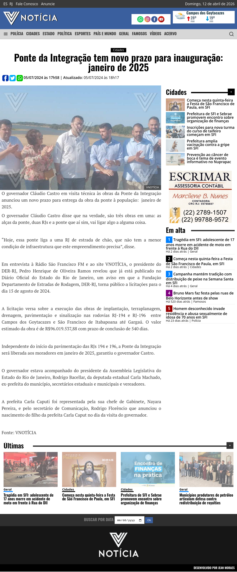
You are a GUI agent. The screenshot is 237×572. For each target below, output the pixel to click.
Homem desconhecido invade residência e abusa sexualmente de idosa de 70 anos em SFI (196, 313)
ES (5, 3)
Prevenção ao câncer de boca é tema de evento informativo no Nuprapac (209, 158)
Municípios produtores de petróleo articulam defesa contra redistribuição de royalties (206, 498)
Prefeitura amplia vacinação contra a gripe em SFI (208, 145)
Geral (8, 489)
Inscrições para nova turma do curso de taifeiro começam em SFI (210, 131)
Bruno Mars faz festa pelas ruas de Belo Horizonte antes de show (200, 296)
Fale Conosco (27, 3)
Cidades (68, 489)
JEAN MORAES (226, 568)
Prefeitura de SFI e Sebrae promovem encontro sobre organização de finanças (210, 117)
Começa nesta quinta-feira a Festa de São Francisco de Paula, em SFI (210, 104)
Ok (149, 520)
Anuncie (48, 3)
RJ (11, 3)
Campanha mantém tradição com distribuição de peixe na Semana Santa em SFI (199, 278)
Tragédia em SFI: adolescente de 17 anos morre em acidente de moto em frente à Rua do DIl (200, 244)
